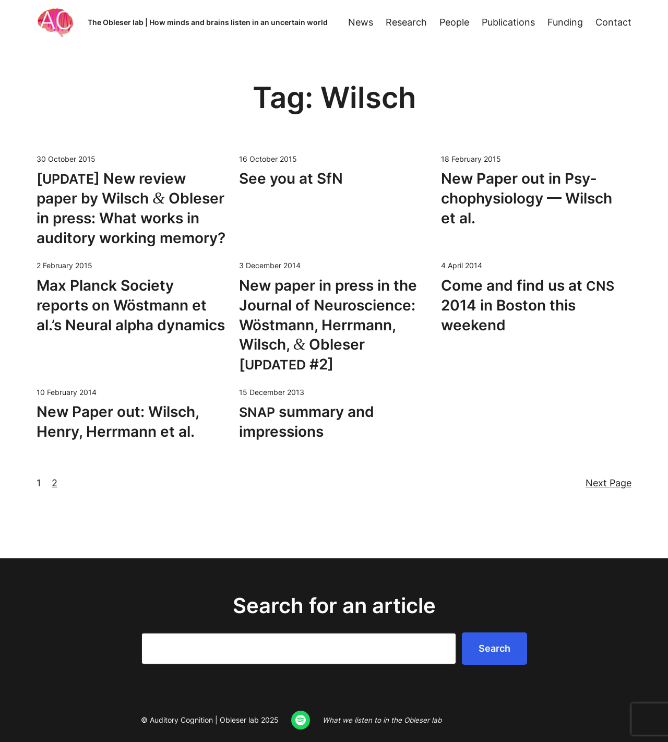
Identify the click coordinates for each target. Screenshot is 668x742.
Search (494, 648)
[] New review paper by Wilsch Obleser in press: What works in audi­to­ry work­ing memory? (131, 208)
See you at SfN (291, 178)
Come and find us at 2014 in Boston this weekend (527, 305)
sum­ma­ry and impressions (306, 421)
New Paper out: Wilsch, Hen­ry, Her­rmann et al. (118, 421)
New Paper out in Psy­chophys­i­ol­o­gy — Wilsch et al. (526, 198)
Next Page (608, 482)
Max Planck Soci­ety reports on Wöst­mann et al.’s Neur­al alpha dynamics (131, 305)
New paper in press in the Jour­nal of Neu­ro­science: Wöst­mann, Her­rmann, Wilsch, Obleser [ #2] (328, 325)
